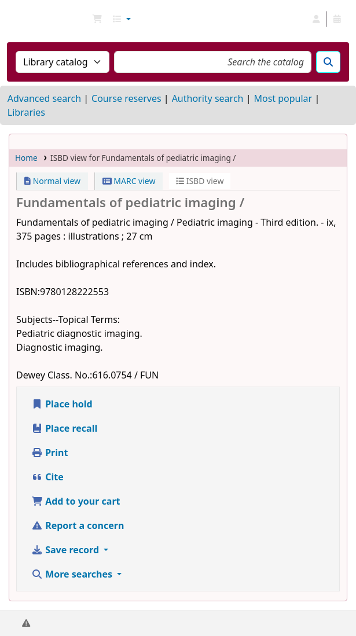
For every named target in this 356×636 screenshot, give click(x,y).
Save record (66, 549)
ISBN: (28, 291)
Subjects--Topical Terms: (68, 319)
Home (26, 157)
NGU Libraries (13, 19)
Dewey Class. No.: (54, 375)
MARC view (129, 180)
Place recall (64, 428)
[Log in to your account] (316, 19)
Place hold (62, 404)
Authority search (208, 98)
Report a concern (77, 525)
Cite (47, 476)
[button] (97, 19)
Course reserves (126, 98)
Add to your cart (75, 501)
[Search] (328, 62)
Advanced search (44, 98)
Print (49, 452)
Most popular (283, 98)
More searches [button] (73, 574)
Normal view (52, 180)
